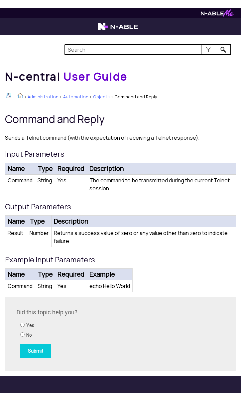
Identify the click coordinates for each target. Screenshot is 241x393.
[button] (208, 49)
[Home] (66, 76)
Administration (43, 97)
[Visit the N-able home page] (119, 29)
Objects (101, 97)
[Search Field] (147, 49)
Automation (75, 97)
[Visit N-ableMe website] (217, 15)
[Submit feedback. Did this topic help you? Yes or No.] (106, 333)
